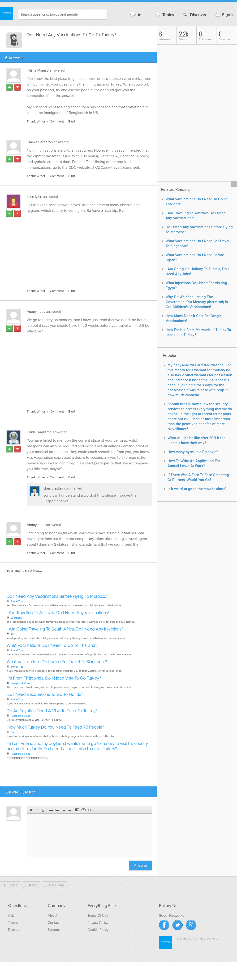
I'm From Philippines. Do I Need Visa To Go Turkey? (54, 678)
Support (54, 930)
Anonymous (36, 311)
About (52, 915)
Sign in (224, 14)
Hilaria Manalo (38, 70)
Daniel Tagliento (39, 432)
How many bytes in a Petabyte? (193, 452)
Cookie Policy (97, 930)
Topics (164, 14)
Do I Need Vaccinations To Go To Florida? (45, 694)
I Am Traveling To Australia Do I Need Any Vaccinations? (58, 613)
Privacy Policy (97, 923)
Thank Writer (36, 121)
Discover (194, 14)
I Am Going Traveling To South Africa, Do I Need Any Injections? (65, 629)
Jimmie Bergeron (40, 142)
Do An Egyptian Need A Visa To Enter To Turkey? (52, 711)
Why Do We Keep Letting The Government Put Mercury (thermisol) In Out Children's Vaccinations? (197, 302)
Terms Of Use (97, 915)
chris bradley (53, 488)
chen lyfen (34, 197)
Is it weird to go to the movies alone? (197, 489)
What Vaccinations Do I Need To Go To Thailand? (52, 645)
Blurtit (6, 14)
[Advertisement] (71, 248)
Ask (137, 14)
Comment (57, 121)
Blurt (71, 121)
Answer (140, 865)
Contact (54, 923)
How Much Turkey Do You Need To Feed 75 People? (55, 727)
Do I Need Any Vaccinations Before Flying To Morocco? (57, 596)
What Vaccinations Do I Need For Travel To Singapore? (57, 662)
